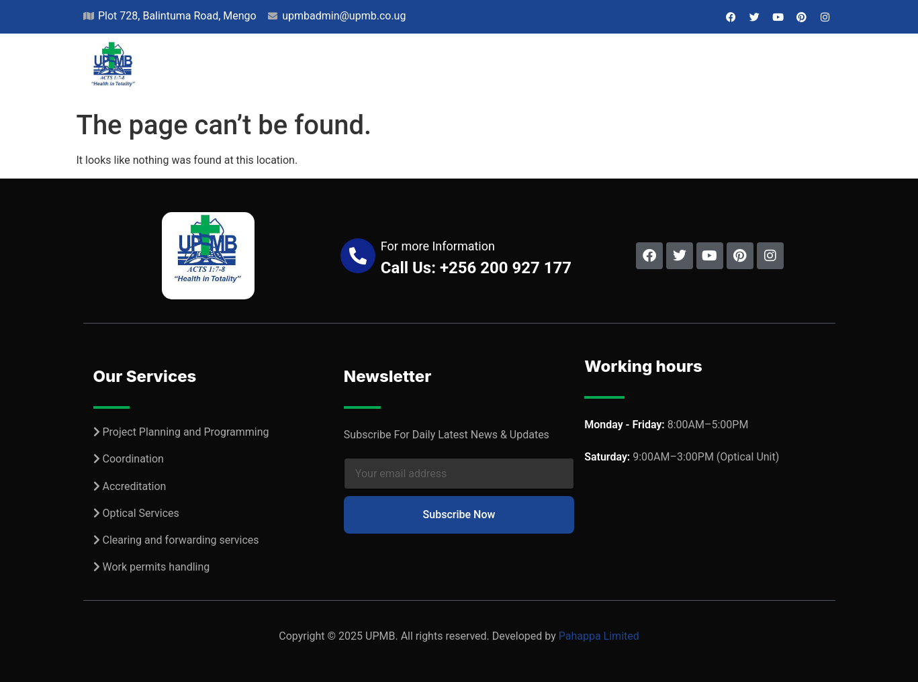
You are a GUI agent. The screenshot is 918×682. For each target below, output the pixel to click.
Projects (350, 69)
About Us (271, 69)
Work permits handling (156, 567)
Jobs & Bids (701, 69)
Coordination (132, 458)
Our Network (517, 69)
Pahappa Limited (599, 636)
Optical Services (140, 513)
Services (427, 69)
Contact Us (789, 69)
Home (207, 69)
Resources (613, 69)
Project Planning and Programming (185, 432)
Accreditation (134, 486)
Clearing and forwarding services (180, 540)
